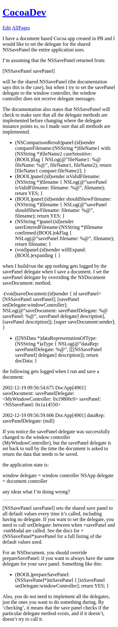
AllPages (21, 27)
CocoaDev (24, 12)
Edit (7, 27)
